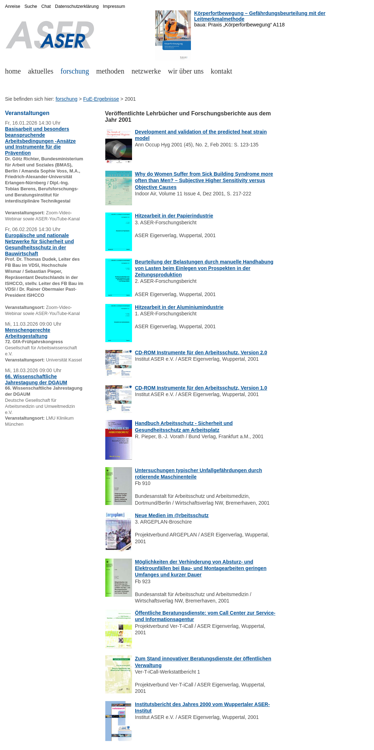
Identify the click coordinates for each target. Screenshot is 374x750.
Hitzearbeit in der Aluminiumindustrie (179, 307)
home (13, 71)
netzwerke (146, 71)
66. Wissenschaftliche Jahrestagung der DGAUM (36, 379)
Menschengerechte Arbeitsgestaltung (27, 333)
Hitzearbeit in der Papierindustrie (174, 216)
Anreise (12, 6)
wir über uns (186, 71)
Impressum (114, 6)
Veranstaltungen (27, 113)
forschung (75, 71)
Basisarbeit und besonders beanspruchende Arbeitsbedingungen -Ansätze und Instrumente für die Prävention (40, 141)
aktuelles (40, 71)
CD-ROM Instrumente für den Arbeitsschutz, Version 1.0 (201, 388)
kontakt (221, 71)
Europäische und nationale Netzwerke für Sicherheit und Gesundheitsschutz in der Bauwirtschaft (39, 244)
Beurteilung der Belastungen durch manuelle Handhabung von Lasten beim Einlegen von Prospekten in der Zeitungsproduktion (204, 268)
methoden (110, 71)
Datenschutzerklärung (77, 6)
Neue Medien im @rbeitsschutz (172, 515)
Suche (30, 6)
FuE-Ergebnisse (101, 99)
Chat (46, 6)
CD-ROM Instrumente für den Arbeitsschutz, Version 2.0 (201, 352)
